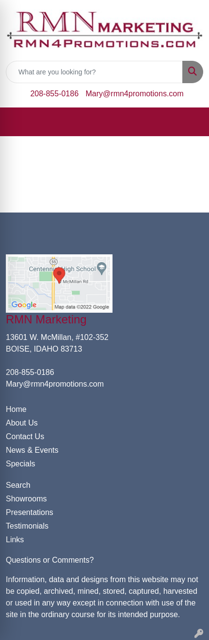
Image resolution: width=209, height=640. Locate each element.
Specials (20, 464)
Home (16, 409)
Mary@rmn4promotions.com (135, 93)
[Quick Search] (94, 72)
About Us (22, 423)
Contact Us (25, 436)
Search (18, 485)
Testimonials (27, 526)
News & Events (32, 450)
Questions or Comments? (50, 560)
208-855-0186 (54, 93)
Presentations (29, 512)
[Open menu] (189, 121)
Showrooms (26, 499)
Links (15, 539)
